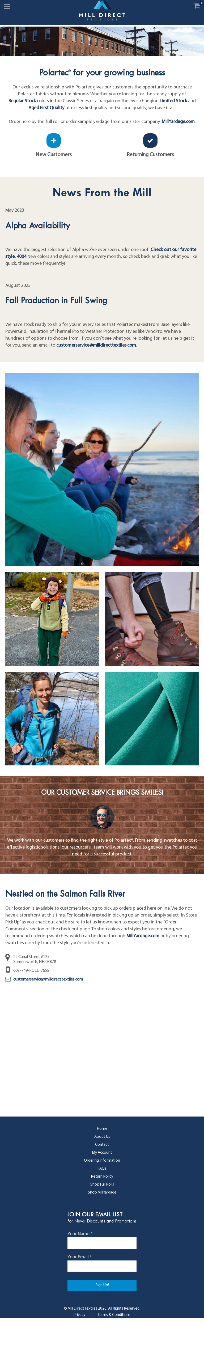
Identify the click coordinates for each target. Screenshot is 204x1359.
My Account (102, 1193)
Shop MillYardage (102, 1233)
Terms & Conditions (114, 1356)
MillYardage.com (178, 162)
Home (102, 1169)
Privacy (79, 1356)
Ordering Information (102, 1201)
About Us (102, 1177)
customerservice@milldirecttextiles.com (96, 386)
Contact (102, 1185)
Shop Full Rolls (102, 1225)
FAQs (102, 1209)
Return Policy (102, 1217)
